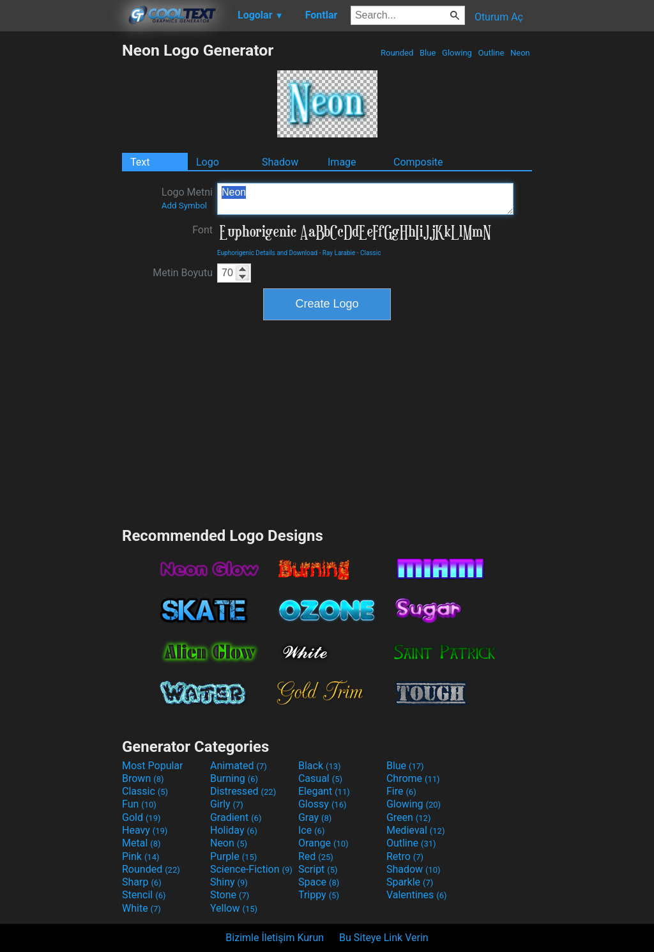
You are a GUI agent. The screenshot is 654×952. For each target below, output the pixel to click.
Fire (401, 791)
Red (315, 856)
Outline (491, 53)
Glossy (322, 804)
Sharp (142, 882)
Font (202, 230)
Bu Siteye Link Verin (384, 938)
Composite (418, 162)
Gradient (235, 817)
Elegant (324, 791)
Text (139, 162)
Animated (238, 766)
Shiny (229, 882)
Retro (404, 856)
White (141, 908)
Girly (226, 804)
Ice (311, 830)
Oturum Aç (499, 17)
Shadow (280, 162)
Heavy (144, 830)
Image (342, 162)
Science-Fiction (251, 869)
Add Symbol (184, 205)
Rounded (397, 53)
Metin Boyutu (183, 273)
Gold (141, 817)
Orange (323, 843)
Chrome (413, 778)
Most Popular (152, 766)
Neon (520, 53)
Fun (139, 804)
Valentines (416, 895)
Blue (428, 53)
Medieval (415, 830)
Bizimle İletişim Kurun (274, 938)
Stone (229, 895)
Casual (320, 778)
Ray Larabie (339, 252)
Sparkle (409, 882)
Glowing (457, 53)
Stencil (143, 895)
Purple (233, 856)
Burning (234, 778)
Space (318, 882)
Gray (314, 817)
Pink (141, 856)
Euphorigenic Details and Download (267, 252)
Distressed (243, 791)
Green (408, 817)
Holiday (233, 830)
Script (318, 869)
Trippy (318, 895)
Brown (143, 778)
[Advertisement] (61, 233)
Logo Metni (187, 198)
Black (319, 766)
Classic (370, 252)
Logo (207, 162)
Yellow (233, 908)
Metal (141, 843)
